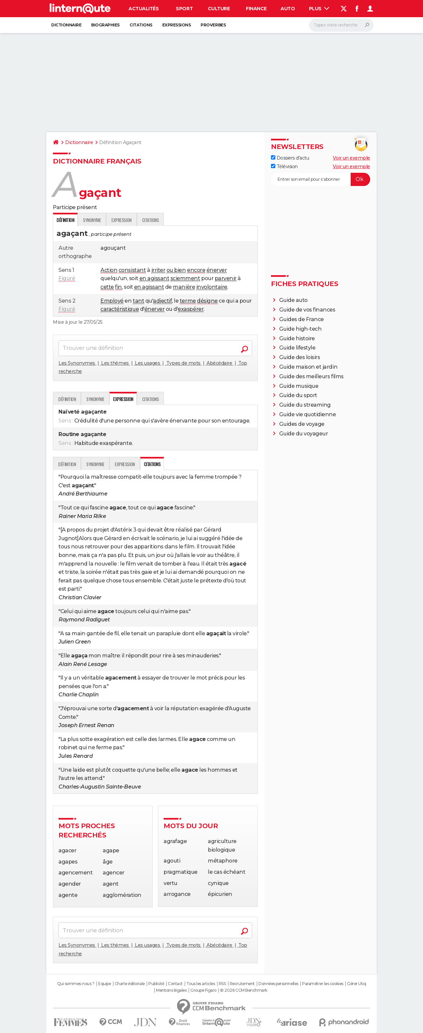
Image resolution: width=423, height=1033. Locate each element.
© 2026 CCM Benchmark (243, 990)
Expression (121, 219)
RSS (222, 983)
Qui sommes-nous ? (76, 983)
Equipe (104, 983)
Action (108, 270)
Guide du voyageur (303, 433)
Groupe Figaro (203, 990)
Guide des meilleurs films (311, 376)
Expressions (176, 24)
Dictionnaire (66, 24)
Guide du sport (298, 395)
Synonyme (92, 219)
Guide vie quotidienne (307, 414)
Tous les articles (200, 983)
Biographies (105, 24)
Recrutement (242, 983)
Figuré (66, 278)
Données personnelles (278, 983)
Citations (141, 24)
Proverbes (213, 24)
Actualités (144, 9)
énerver (217, 270)
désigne (207, 301)
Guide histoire (297, 338)
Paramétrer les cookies (322, 983)
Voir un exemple (351, 158)
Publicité (156, 983)
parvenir (226, 278)
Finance (256, 9)
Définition (67, 398)
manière (184, 287)
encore (196, 270)
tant (138, 301)
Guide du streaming (305, 405)
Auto (288, 9)
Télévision (284, 166)
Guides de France (301, 319)
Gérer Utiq (356, 983)
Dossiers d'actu (290, 158)
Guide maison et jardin (308, 367)
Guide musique (299, 386)
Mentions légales (171, 990)
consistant (132, 270)
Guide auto (293, 300)
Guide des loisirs (299, 357)
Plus (319, 9)
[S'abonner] (320, 179)
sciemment (185, 278)
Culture (219, 9)
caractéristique (119, 309)
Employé (112, 301)
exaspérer (191, 309)
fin (118, 287)
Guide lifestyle (297, 348)
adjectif (162, 301)
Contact (175, 983)
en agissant (154, 278)
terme (188, 301)
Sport (184, 9)
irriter (158, 270)
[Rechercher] (341, 25)
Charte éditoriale (130, 983)
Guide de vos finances (307, 310)
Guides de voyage (302, 424)
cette (107, 287)
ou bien (176, 270)
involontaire (211, 287)
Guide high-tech (300, 329)
